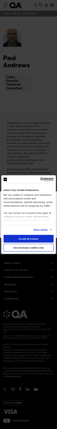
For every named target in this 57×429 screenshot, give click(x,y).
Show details (41, 229)
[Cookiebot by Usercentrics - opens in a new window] (41, 179)
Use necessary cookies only (28, 247)
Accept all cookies (28, 239)
